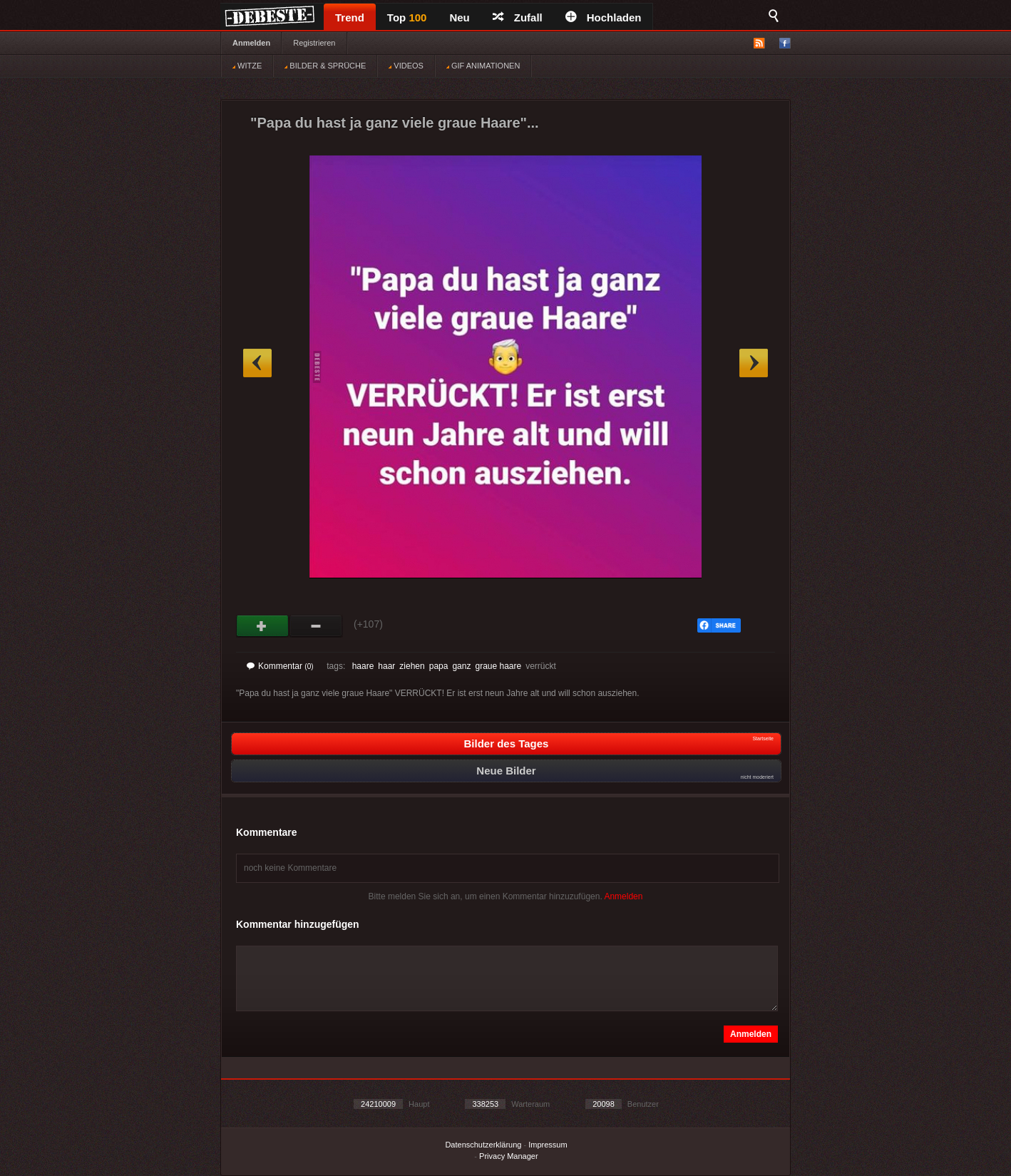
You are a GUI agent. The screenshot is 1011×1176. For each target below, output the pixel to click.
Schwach (316, 626)
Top (407, 17)
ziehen (411, 666)
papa (438, 666)
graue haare (498, 666)
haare (363, 666)
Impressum (547, 1144)
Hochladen (603, 17)
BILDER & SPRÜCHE (325, 65)
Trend (349, 17)
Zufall (518, 17)
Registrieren (314, 43)
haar (386, 666)
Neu (459, 17)
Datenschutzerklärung (483, 1144)
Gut (262, 626)
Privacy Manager (508, 1156)
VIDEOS (406, 65)
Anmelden (251, 43)
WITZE (247, 65)
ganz (461, 666)
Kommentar (280, 666)
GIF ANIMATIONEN (483, 65)
